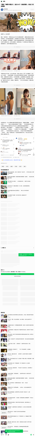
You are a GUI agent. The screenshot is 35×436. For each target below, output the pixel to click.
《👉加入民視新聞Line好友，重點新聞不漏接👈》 (12, 160)
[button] (2, 435)
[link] (6, 435)
